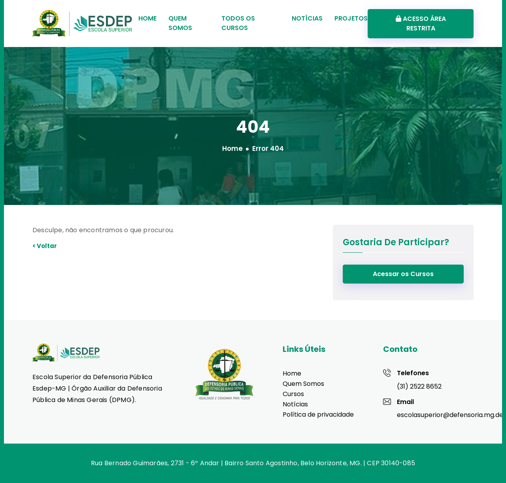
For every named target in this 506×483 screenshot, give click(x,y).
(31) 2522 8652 (419, 386)
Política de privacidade (318, 414)
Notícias (307, 18)
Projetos (351, 18)
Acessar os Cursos (403, 273)
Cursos (293, 393)
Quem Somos (180, 23)
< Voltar (44, 246)
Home (147, 18)
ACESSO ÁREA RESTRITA (421, 23)
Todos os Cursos (238, 23)
